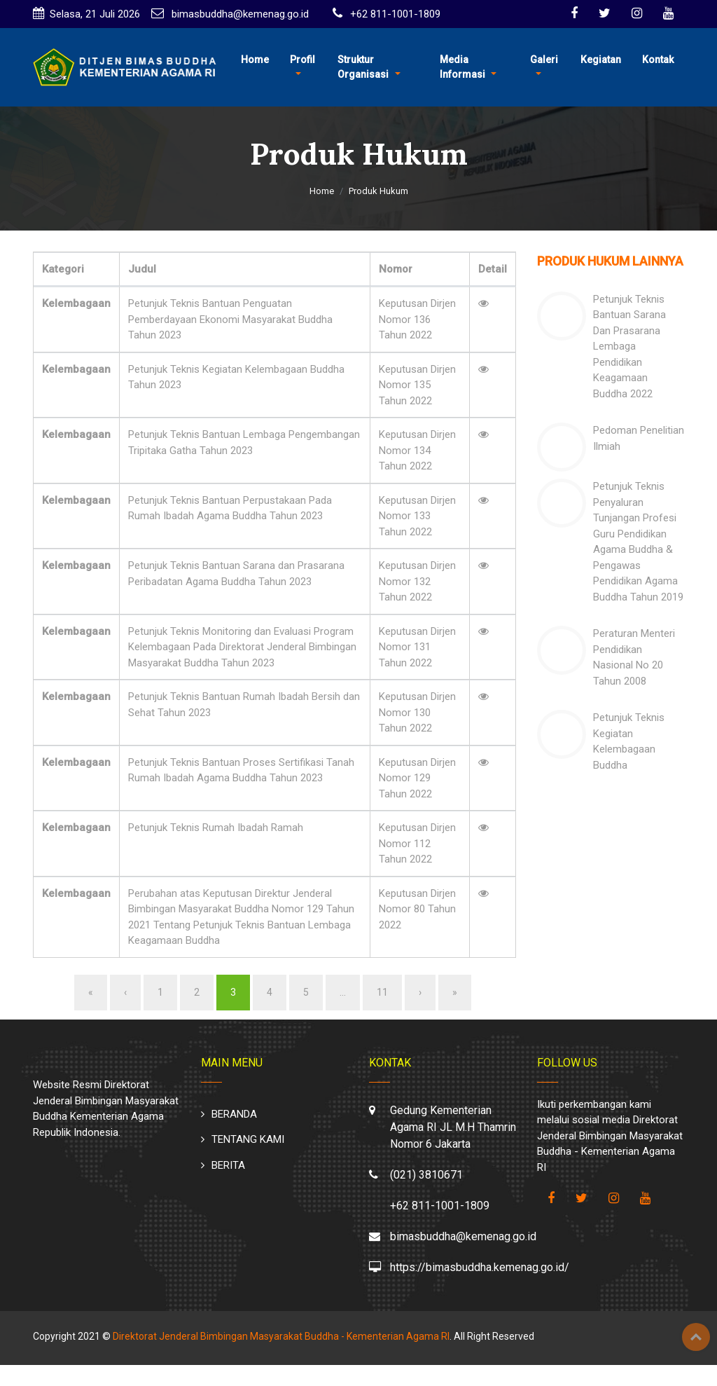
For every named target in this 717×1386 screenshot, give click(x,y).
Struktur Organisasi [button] (363, 67)
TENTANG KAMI (247, 1139)
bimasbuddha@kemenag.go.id (239, 14)
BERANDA (234, 1114)
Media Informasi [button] (462, 67)
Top (696, 1337)
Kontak (658, 59)
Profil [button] (302, 59)
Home (255, 59)
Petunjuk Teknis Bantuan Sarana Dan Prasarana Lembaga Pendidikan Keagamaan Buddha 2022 (629, 346)
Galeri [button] (544, 59)
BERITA (228, 1165)
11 (382, 992)
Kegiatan (600, 59)
